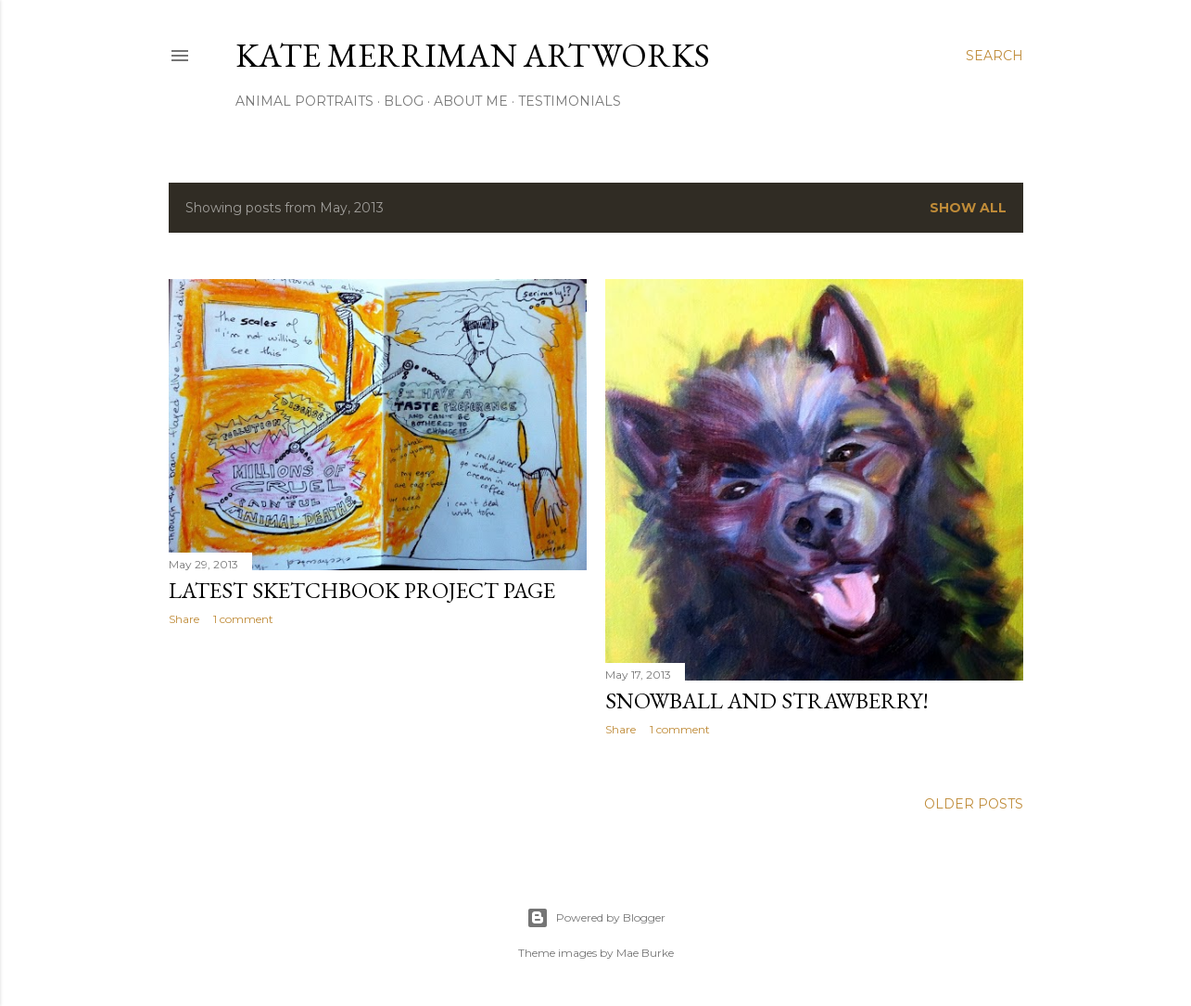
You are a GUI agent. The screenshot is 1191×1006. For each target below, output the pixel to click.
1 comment (243, 619)
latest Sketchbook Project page (362, 590)
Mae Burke (645, 953)
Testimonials (569, 101)
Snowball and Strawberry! (767, 700)
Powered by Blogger (595, 918)
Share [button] (184, 619)
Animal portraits (304, 101)
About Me (471, 101)
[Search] (994, 55)
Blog (404, 101)
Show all (968, 207)
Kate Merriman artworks (472, 55)
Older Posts (973, 804)
